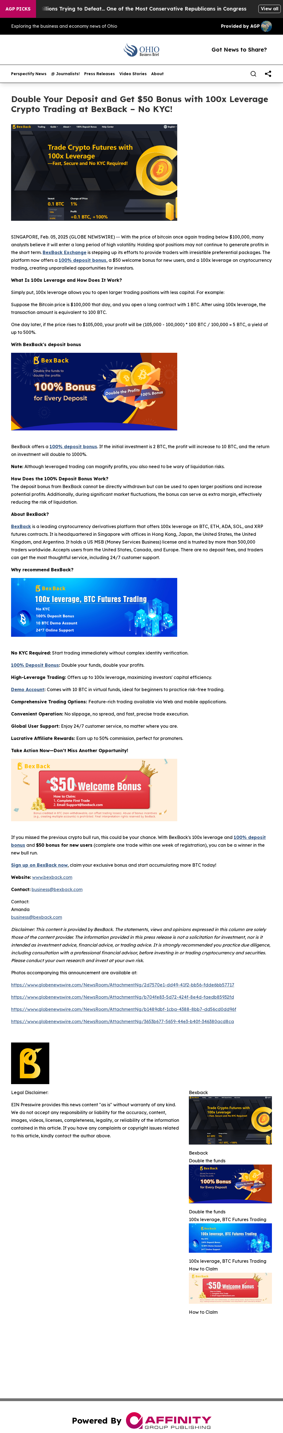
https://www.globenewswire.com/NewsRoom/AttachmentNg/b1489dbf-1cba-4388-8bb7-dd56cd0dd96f (123, 1009)
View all (269, 8)
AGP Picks (18, 9)
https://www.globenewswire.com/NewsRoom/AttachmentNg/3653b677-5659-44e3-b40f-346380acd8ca (122, 1021)
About (157, 74)
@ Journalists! (65, 74)
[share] (268, 74)
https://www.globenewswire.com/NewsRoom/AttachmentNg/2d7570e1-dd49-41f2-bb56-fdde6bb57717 (122, 985)
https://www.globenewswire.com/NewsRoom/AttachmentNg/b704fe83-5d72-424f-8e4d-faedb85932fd (122, 997)
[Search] (253, 73)
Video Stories (133, 74)
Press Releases (99, 74)
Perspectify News (29, 74)
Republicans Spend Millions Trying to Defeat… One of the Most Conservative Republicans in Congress (137, 9)
